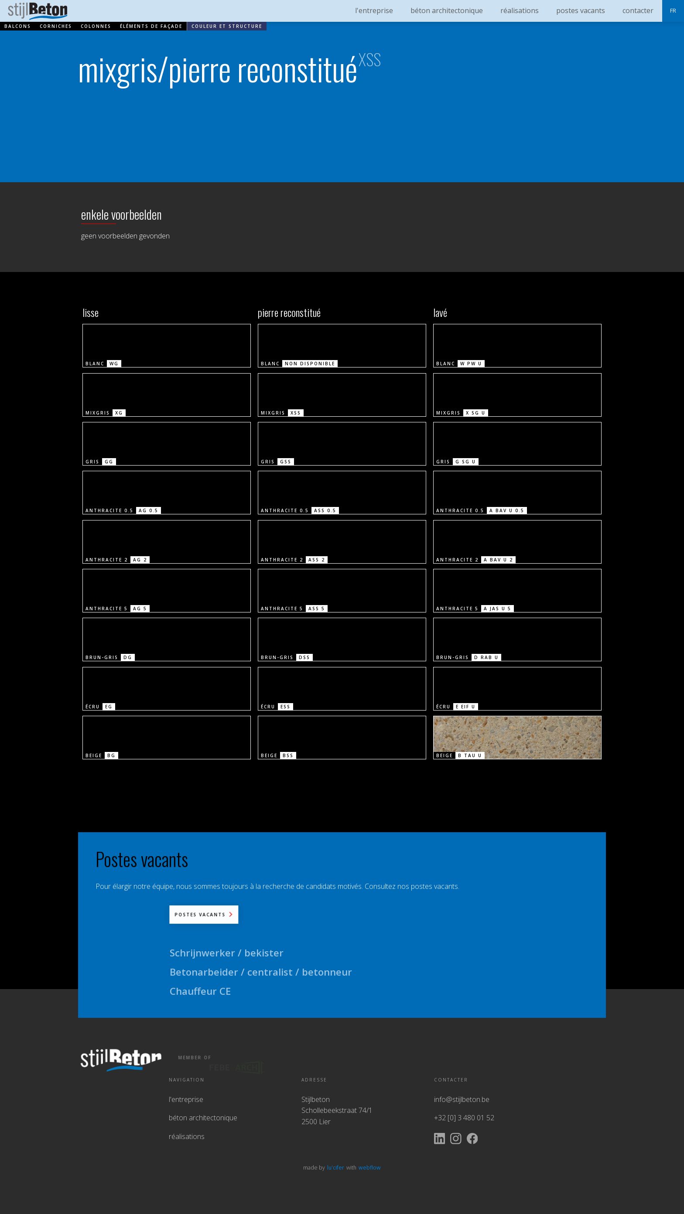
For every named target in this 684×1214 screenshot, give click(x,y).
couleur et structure (227, 26)
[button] (673, 11)
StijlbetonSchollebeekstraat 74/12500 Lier (337, 1110)
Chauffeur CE (200, 999)
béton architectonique (203, 1117)
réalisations (187, 1136)
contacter (637, 10)
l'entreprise (186, 1099)
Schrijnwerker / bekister (227, 960)
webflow (370, 1167)
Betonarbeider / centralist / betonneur (261, 979)
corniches (56, 26)
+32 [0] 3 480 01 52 (464, 1117)
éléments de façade (151, 26)
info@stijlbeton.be (461, 1099)
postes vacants (580, 10)
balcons (17, 26)
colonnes (96, 26)
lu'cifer (335, 1167)
